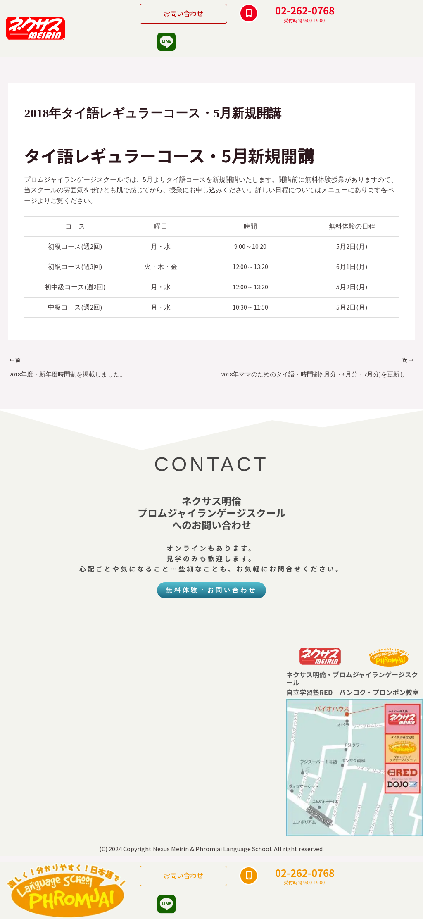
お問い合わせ (183, 13)
